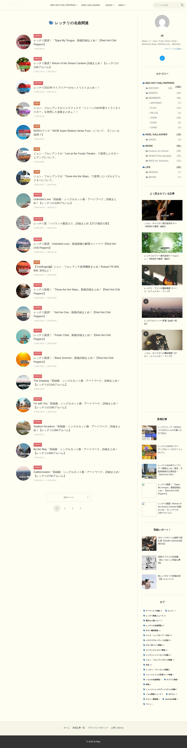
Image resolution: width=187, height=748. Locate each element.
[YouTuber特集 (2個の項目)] (170, 699)
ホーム (67, 728)
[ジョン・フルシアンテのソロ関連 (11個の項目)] (159, 660)
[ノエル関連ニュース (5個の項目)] (153, 694)
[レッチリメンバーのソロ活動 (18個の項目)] (157, 655)
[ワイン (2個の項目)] (148, 704)
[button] (182, 5)
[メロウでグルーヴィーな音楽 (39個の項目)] (157, 640)
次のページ (69, 498)
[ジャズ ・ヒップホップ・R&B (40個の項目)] (157, 635)
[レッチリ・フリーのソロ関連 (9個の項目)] (157, 669)
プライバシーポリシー (98, 728)
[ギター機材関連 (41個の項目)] (152, 630)
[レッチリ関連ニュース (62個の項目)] (154, 615)
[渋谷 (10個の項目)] (147, 665)
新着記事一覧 (79, 728)
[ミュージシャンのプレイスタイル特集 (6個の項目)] (160, 689)
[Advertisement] (162, 388)
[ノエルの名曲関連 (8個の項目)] (152, 679)
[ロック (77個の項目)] (170, 610)
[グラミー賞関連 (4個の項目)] (151, 699)
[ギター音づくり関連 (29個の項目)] (154, 645)
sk (162, 35)
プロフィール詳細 (172, 49)
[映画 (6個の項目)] (147, 684)
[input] (169, 5)
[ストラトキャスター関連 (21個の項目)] (155, 650)
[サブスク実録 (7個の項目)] (171, 679)
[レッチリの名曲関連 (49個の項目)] (154, 625)
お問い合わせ (117, 728)
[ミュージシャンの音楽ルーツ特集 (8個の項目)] (158, 674)
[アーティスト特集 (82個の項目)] (153, 610)
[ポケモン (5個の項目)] (171, 694)
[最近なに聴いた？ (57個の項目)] (153, 620)
